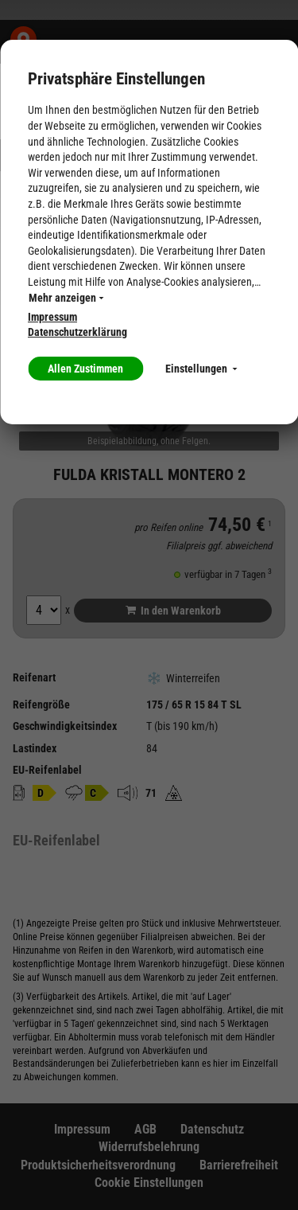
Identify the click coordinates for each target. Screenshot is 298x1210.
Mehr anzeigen (66, 297)
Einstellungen (201, 368)
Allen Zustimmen (85, 368)
